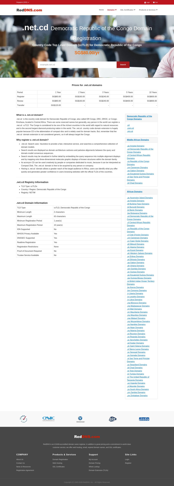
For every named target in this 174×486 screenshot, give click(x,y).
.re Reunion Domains (136, 334)
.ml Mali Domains (134, 309)
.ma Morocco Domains (136, 303)
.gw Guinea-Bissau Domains (139, 278)
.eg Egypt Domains (135, 250)
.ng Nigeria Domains (136, 331)
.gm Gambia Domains (136, 269)
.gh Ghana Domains (135, 266)
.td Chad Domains (134, 183)
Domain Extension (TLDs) (98, 470)
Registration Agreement (25, 470)
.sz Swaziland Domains (137, 365)
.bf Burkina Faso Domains (138, 204)
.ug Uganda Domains (136, 383)
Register (128, 463)
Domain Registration (60, 459)
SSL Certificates (127, 10)
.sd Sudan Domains (135, 343)
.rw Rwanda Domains (136, 337)
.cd (128, 125)
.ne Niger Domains (135, 328)
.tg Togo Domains (134, 371)
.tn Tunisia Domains (135, 374)
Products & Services (148, 10)
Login (147, 2)
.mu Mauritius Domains (137, 315)
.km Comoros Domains (137, 290)
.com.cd (130, 128)
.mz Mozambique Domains (138, 321)
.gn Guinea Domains (136, 272)
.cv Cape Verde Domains (137, 241)
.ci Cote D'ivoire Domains (138, 235)
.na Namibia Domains (136, 324)
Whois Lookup (94, 467)
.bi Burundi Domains (135, 207)
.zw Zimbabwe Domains (137, 396)
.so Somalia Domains (136, 355)
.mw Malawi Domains (136, 318)
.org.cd (130, 131)
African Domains (134, 192)
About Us (19, 459)
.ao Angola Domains (135, 146)
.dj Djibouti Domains (135, 244)
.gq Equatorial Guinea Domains (140, 174)
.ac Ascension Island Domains (140, 198)
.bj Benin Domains (135, 210)
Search (123, 65)
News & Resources (23, 467)
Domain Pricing (94, 463)
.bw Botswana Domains (137, 213)
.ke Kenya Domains (135, 287)
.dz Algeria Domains (135, 247)
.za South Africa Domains (138, 389)
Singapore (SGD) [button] (22, 2)
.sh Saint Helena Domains (138, 346)
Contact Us (20, 463)
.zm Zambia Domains (136, 392)
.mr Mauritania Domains (137, 312)
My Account (93, 459)
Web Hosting (57, 463)
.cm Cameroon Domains (137, 168)
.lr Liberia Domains (135, 294)
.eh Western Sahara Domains (139, 253)
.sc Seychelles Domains (137, 340)
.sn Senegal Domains (136, 352)
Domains (112, 10)
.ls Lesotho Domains (136, 297)
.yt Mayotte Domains (136, 386)
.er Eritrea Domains (135, 256)
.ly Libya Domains (134, 300)
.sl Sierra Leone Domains (138, 349)
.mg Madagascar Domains (138, 306)
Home (101, 10)
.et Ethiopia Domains (136, 260)
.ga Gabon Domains (135, 171)
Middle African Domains (138, 140)
